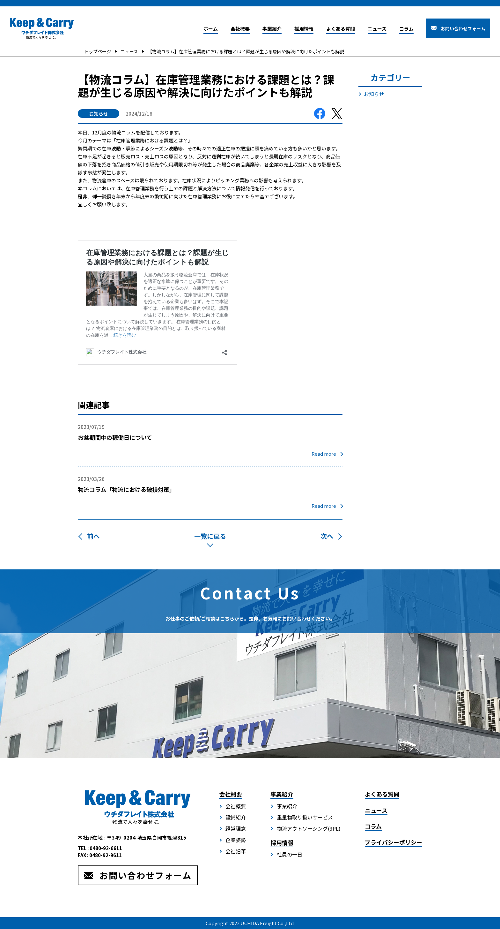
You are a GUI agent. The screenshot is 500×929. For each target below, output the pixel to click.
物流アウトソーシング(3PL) (309, 828)
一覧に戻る (210, 536)
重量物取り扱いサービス (305, 817)
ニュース (377, 28)
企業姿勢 (235, 840)
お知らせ (374, 94)
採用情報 (303, 28)
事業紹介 (272, 28)
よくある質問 (340, 28)
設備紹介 (235, 817)
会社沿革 (235, 851)
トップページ (97, 51)
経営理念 (235, 828)
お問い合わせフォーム (463, 28)
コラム (406, 28)
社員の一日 (289, 854)
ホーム (210, 28)
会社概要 (240, 28)
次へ (327, 536)
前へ (92, 536)
